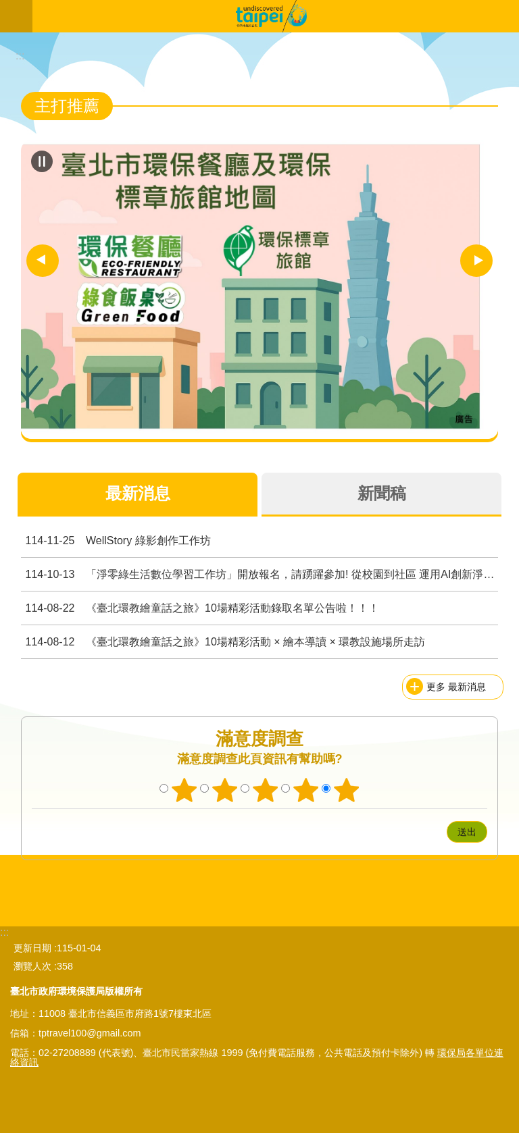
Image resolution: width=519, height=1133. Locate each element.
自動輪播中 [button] (42, 161)
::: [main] (20, 55)
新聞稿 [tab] (381, 493)
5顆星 (347, 790)
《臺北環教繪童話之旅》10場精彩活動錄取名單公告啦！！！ (200, 608)
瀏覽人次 (32, 966)
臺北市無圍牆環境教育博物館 (275, 16)
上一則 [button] (42, 260)
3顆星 (265, 790)
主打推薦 (66, 106)
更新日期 (32, 948)
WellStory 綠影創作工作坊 (116, 540)
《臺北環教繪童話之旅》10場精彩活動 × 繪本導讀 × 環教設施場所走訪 (223, 642)
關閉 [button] (16, 16)
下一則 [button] (476, 260)
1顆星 (184, 790)
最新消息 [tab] (137, 493)
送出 (434, 832)
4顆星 (306, 790)
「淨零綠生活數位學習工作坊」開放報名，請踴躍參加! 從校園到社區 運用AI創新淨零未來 (259, 574)
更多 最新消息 (456, 686)
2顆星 (225, 790)
